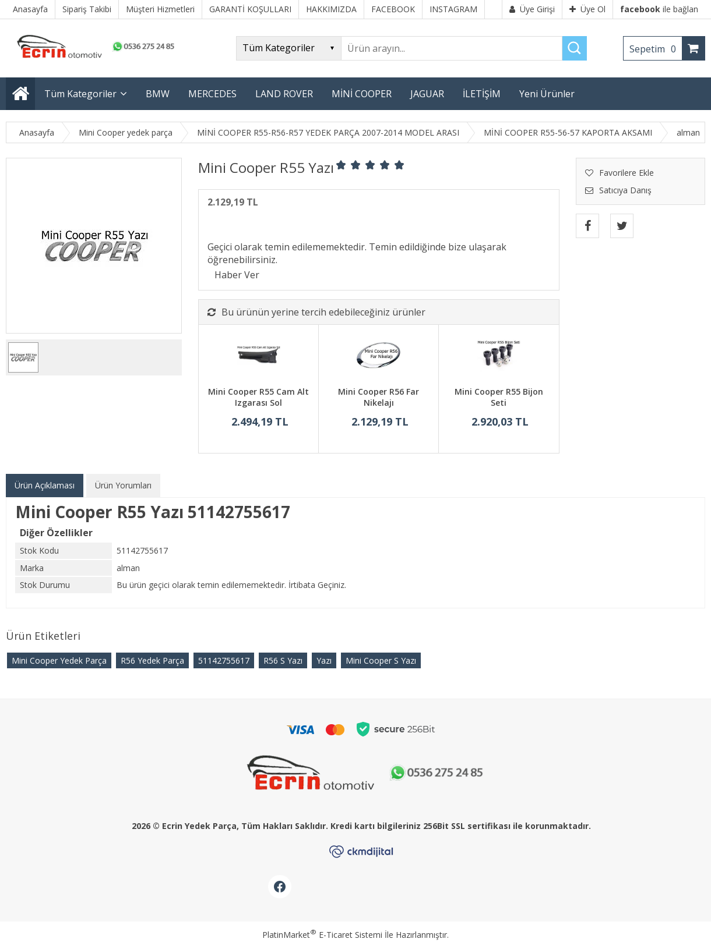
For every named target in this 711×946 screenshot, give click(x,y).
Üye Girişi (532, 9)
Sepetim (655, 48)
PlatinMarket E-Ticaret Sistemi (322, 934)
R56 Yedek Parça (152, 660)
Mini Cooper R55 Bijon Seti (499, 397)
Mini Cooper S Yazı (381, 660)
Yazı (324, 660)
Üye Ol (587, 9)
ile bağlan (659, 9)
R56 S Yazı (282, 660)
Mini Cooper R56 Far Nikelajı (378, 397)
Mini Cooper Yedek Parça (59, 660)
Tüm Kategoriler (80, 93)
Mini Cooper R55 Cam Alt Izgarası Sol (258, 397)
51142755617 (223, 660)
